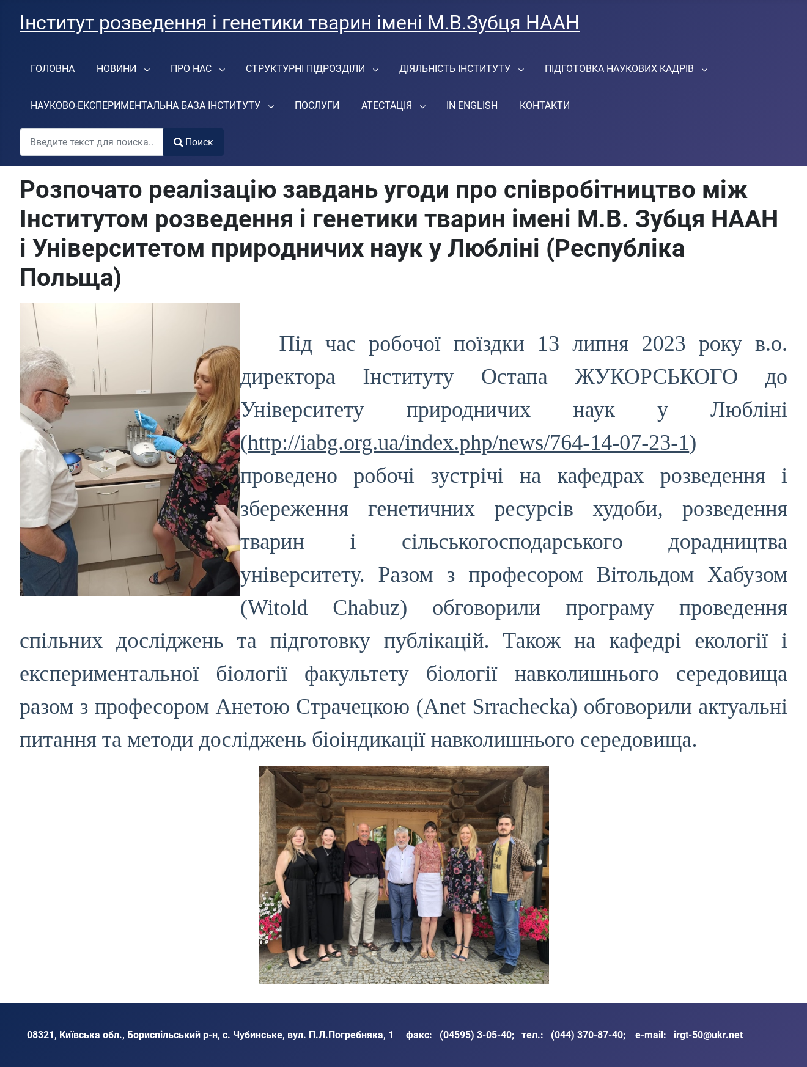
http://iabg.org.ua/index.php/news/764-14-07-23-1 (468, 442)
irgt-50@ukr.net (708, 1035)
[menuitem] (53, 68)
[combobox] (92, 142)
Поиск (193, 142)
